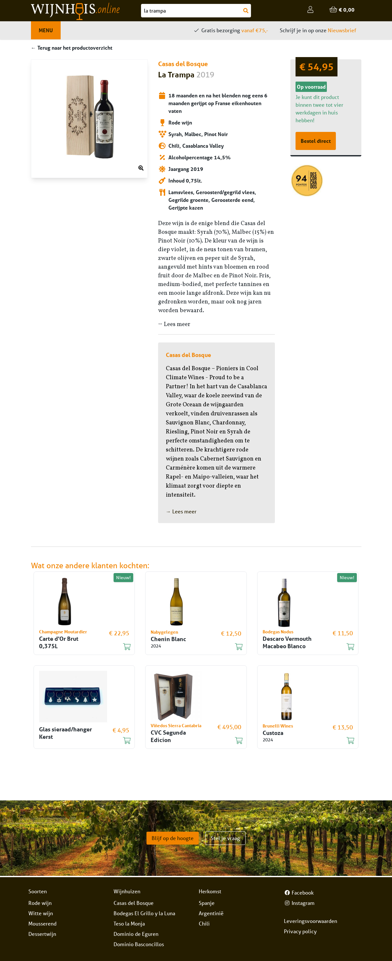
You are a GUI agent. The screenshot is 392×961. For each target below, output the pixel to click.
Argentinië (211, 913)
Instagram (299, 902)
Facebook (299, 892)
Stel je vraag (225, 838)
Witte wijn (40, 913)
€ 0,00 (342, 9)
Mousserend (42, 923)
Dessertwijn (42, 933)
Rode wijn (40, 902)
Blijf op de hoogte (173, 838)
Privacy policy (300, 931)
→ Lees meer (174, 325)
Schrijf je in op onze (318, 30)
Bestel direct (316, 140)
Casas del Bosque (134, 902)
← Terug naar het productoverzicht (71, 47)
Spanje (207, 902)
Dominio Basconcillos (139, 944)
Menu (46, 30)
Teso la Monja (129, 923)
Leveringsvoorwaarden (310, 920)
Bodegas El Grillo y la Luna (144, 913)
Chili (204, 923)
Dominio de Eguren (136, 933)
